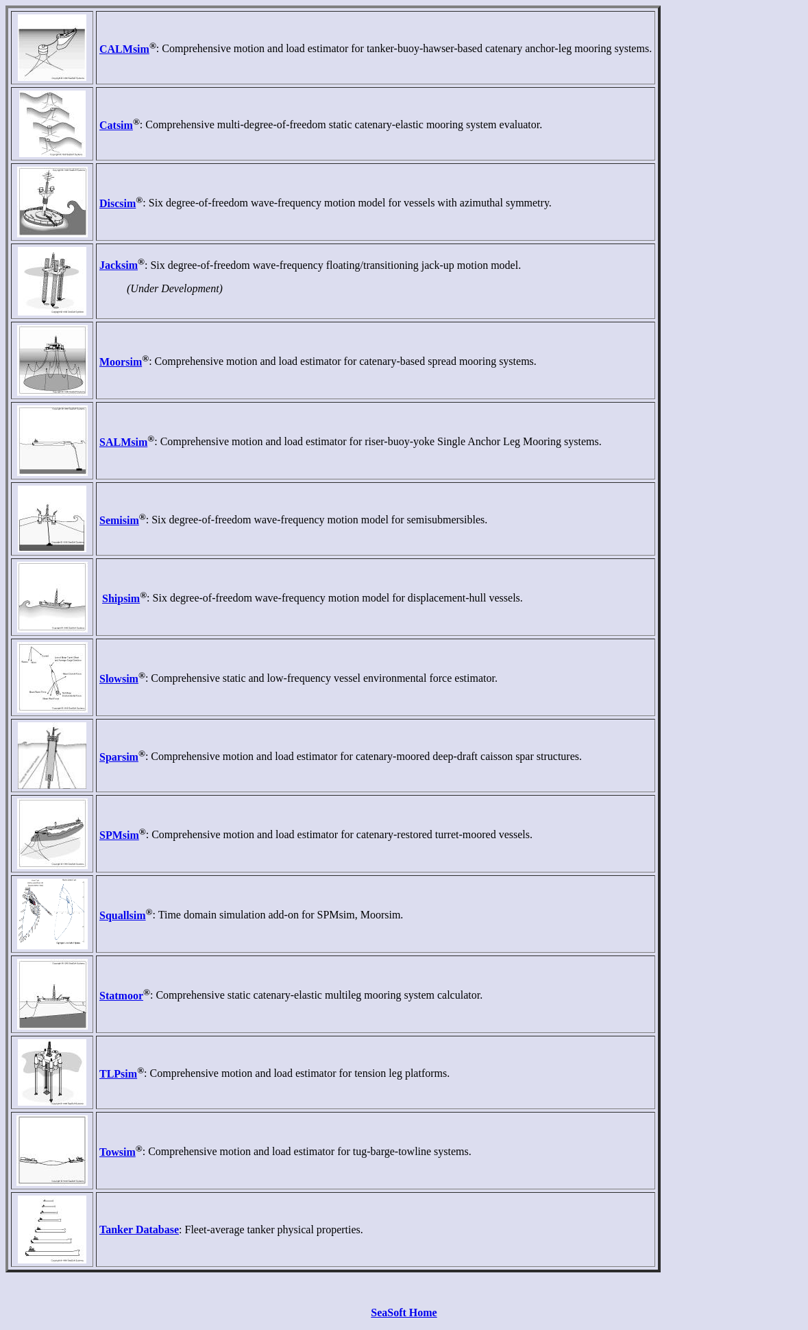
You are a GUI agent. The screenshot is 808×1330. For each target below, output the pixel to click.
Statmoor (121, 995)
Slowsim (118, 679)
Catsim (116, 125)
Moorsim (120, 362)
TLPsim (118, 1074)
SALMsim (123, 442)
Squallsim (122, 915)
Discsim (117, 203)
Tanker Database (139, 1229)
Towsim (117, 1152)
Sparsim (118, 757)
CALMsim (124, 49)
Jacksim (118, 265)
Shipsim (121, 598)
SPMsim (119, 835)
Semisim (119, 520)
